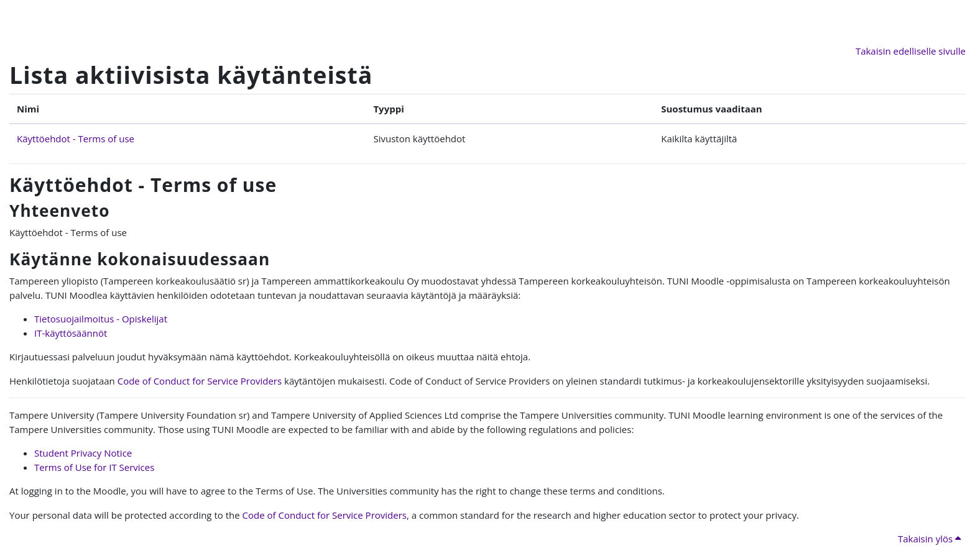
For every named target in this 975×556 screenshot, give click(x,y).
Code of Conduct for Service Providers (200, 381)
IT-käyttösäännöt (70, 333)
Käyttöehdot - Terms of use (75, 138)
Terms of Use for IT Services (94, 467)
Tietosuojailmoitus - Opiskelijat (100, 318)
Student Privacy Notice (83, 453)
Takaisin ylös (929, 538)
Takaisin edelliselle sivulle (911, 51)
